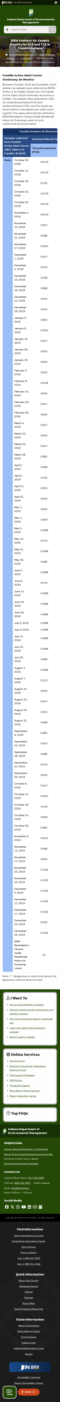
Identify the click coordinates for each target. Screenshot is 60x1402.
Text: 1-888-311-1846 (28, 1264)
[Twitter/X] (12, 1207)
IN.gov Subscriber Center (23, 1096)
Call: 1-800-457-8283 (29, 1258)
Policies (29, 1291)
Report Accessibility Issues (29, 1383)
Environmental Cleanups (21, 54)
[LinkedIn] (29, 1207)
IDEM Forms (16, 1080)
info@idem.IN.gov (20, 1188)
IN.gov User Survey (29, 1280)
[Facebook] (6, 1207)
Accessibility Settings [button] (28, 1377)
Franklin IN (25, 58)
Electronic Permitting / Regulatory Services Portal (28, 1068)
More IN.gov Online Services (25, 1090)
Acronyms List (17, 1060)
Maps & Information (28, 1325)
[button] (56, 2)
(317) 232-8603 (36, 1177)
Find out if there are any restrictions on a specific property (31, 1011)
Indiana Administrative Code (29, 1348)
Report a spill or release (22, 1037)
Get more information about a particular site (31, 1020)
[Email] (35, 1207)
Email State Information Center (28, 1241)
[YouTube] (23, 1207)
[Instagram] (18, 1207)
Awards (29, 1354)
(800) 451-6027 (22, 1183)
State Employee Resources (28, 1308)
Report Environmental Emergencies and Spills (28, 1154)
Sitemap (28, 1297)
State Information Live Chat (29, 1235)
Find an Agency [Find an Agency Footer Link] (29, 1252)
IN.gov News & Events (28, 1331)
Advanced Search (28, 1286)
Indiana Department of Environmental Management (31, 21)
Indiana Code (29, 1342)
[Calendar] (40, 1207)
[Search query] (29, 29)
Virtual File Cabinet (20, 1085)
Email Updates (28, 1337)
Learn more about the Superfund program (27, 1029)
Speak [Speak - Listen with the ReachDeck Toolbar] (28, 1392)
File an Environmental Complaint (21, 1163)
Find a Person (29, 1246)
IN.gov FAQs (29, 1303)
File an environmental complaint (27, 1004)
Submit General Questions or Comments (26, 1149)
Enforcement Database (22, 1075)
